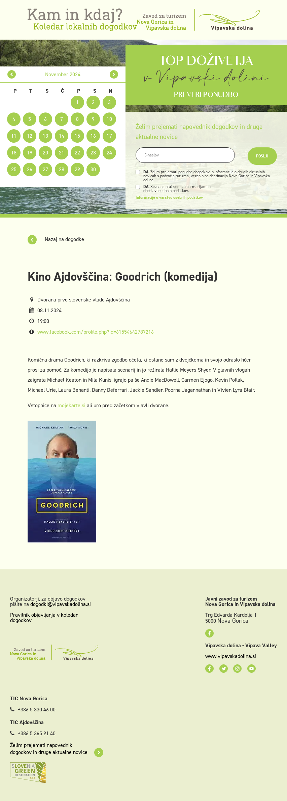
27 (45, 169)
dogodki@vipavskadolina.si (60, 604)
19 (29, 152)
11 (13, 135)
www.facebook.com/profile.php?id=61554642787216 (95, 331)
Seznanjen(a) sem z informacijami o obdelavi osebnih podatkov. (177, 189)
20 (45, 152)
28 (61, 169)
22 (77, 152)
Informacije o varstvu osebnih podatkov (169, 197)
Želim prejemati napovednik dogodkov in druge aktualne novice (56, 749)
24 (109, 152)
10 (109, 119)
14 (61, 135)
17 (109, 135)
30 (93, 169)
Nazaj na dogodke (56, 239)
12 (29, 135)
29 (77, 169)
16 (93, 135)
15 (77, 135)
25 (13, 169)
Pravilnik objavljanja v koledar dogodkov (44, 617)
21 (61, 152)
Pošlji (262, 156)
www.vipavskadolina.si (230, 656)
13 (45, 135)
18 (13, 152)
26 (29, 169)
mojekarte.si (71, 405)
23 (93, 152)
